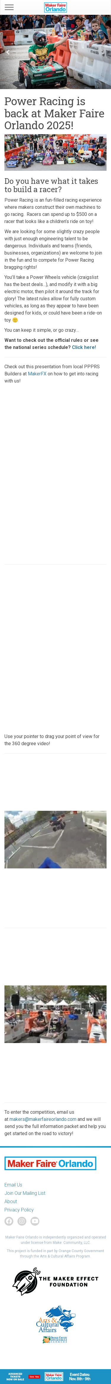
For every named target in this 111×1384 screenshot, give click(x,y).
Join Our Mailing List (24, 1193)
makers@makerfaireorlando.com (43, 1119)
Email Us (13, 1185)
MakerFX (37, 374)
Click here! (84, 347)
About (10, 1201)
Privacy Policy (19, 1210)
